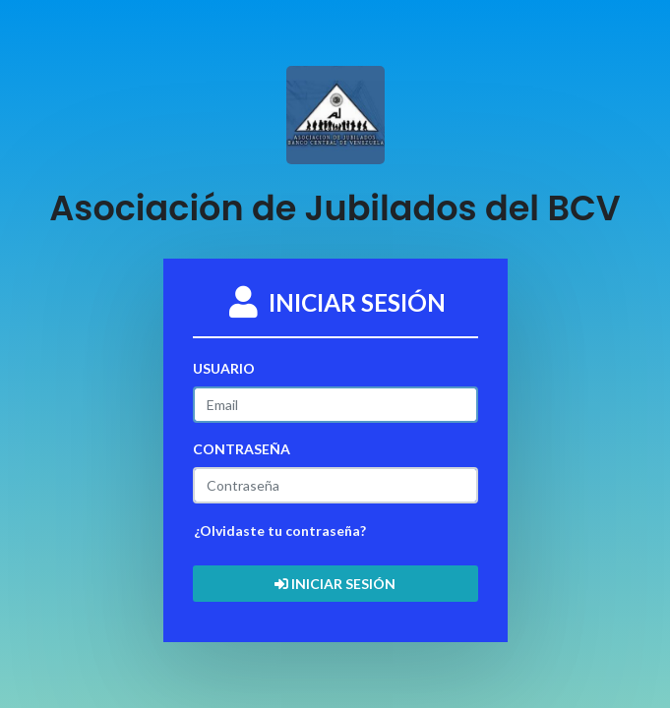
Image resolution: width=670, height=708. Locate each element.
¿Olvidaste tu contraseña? (280, 530)
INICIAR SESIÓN (335, 583)
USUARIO (224, 368)
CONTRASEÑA (241, 449)
